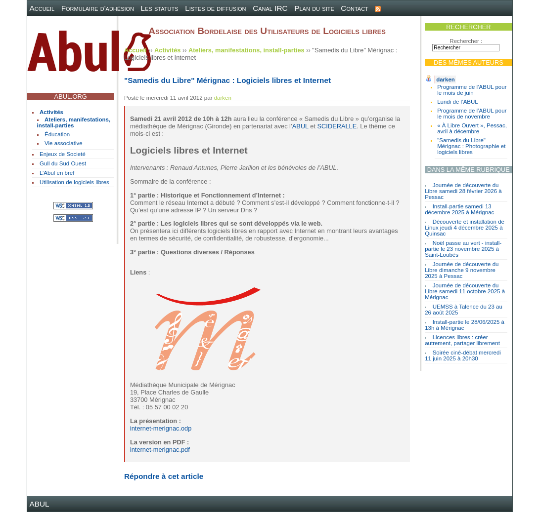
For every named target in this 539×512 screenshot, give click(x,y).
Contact (354, 8)
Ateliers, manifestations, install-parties (74, 122)
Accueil (42, 8)
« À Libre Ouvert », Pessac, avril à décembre (472, 128)
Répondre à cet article (163, 476)
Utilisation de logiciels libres (74, 182)
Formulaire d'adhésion (97, 8)
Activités (51, 112)
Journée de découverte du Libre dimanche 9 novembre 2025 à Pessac (461, 270)
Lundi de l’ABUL (457, 102)
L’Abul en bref (57, 173)
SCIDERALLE (337, 126)
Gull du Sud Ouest (63, 163)
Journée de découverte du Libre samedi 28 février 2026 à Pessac (463, 191)
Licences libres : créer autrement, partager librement (462, 340)
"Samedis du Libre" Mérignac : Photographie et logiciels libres (471, 146)
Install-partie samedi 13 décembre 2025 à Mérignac (459, 209)
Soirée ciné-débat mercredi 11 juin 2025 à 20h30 (463, 355)
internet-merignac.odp (160, 428)
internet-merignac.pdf (160, 449)
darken (445, 79)
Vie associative (64, 143)
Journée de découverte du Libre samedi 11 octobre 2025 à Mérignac (465, 291)
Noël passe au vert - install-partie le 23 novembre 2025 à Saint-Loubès (463, 249)
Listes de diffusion (215, 8)
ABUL (300, 126)
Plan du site (314, 8)
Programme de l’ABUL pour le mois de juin (471, 90)
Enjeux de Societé (63, 154)
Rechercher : (465, 41)
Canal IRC (270, 8)
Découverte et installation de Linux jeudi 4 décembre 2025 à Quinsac (464, 227)
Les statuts (160, 8)
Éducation (57, 134)
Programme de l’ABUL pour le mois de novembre (471, 113)
